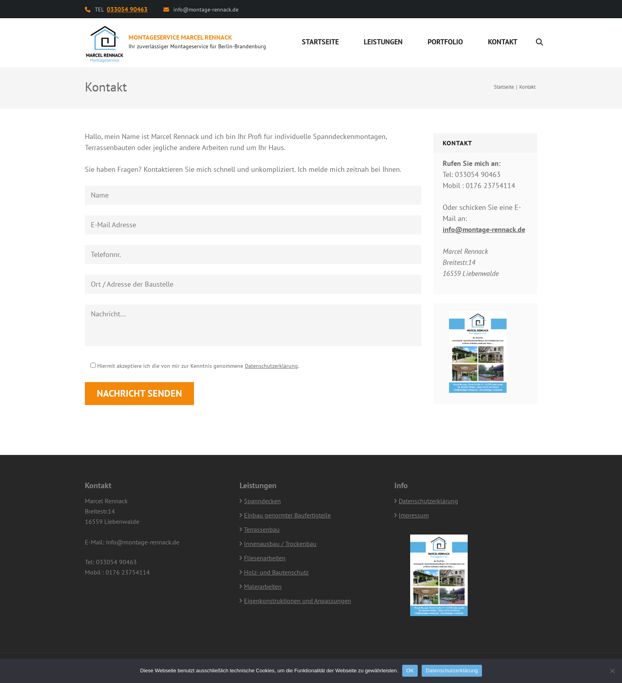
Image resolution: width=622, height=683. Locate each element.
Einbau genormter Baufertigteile (287, 515)
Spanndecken (262, 501)
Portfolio (445, 41)
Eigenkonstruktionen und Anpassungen (297, 601)
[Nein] (612, 671)
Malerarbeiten (263, 586)
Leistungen (383, 41)
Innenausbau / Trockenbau (280, 544)
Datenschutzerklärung (271, 365)
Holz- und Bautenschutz (276, 572)
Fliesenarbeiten (265, 558)
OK (410, 670)
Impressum (414, 515)
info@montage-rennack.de (205, 9)
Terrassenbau (262, 529)
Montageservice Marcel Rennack (180, 37)
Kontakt (502, 41)
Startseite (320, 41)
